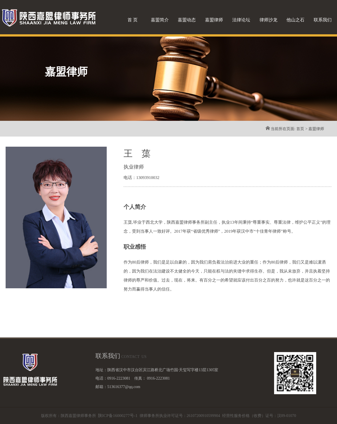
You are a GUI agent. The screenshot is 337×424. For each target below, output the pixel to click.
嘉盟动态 (187, 19)
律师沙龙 (268, 19)
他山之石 (295, 19)
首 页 (132, 19)
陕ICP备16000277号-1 (118, 415)
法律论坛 (241, 19)
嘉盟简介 (160, 19)
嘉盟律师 (214, 19)
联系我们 (323, 19)
